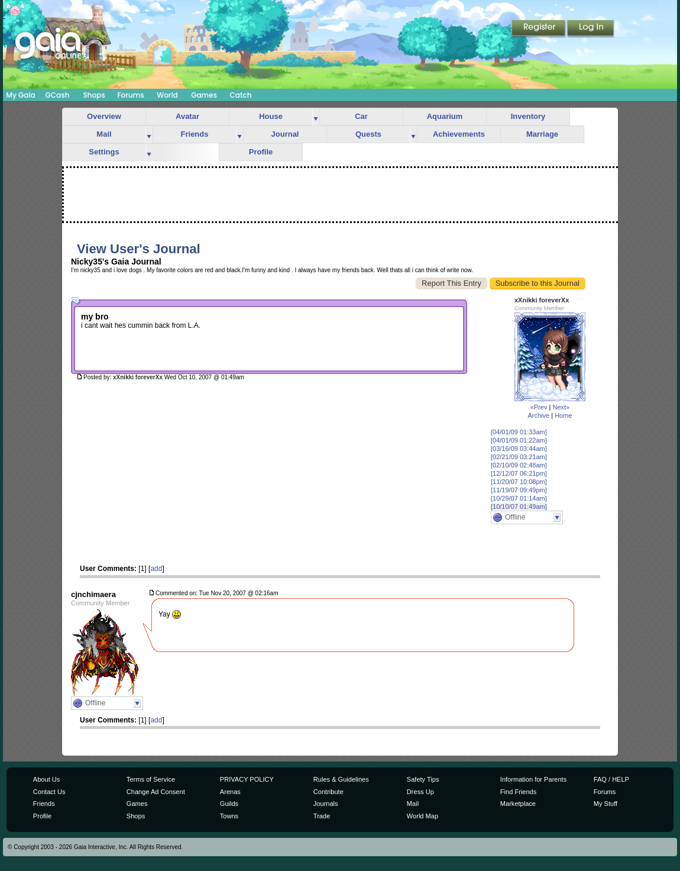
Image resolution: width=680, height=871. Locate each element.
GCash (58, 95)
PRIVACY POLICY (247, 779)
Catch (241, 95)
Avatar (187, 116)
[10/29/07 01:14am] (519, 498)
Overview (104, 116)
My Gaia (20, 95)
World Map (422, 816)
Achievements (459, 134)
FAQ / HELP (611, 779)
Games (204, 95)
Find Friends (518, 791)
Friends (195, 134)
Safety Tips (423, 779)
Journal (285, 134)
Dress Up (420, 791)
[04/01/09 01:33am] (519, 432)
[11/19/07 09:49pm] (519, 489)
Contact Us (49, 791)
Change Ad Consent (156, 791)
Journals (325, 803)
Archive (538, 415)
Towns (229, 816)
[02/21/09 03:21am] (519, 456)
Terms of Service (151, 779)
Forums (130, 95)
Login (590, 29)
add (156, 568)
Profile (261, 151)
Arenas (230, 791)
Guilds (229, 803)
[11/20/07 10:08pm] (519, 481)
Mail (103, 134)
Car (361, 116)
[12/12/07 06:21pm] (519, 473)
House (271, 116)
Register (539, 29)
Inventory (528, 116)
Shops (94, 95)
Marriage (542, 134)
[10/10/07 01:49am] (519, 506)
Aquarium (445, 116)
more (315, 116)
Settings (104, 151)
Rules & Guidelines (341, 779)
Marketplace (518, 803)
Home (563, 415)
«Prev (539, 407)
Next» (560, 407)
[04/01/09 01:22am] (519, 440)
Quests (368, 134)
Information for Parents (533, 779)
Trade (321, 816)
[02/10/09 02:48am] (519, 465)
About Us (46, 779)
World (167, 95)
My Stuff (605, 803)
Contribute (328, 791)
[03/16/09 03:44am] (519, 448)
